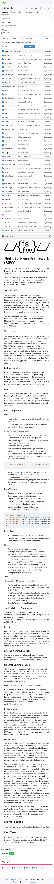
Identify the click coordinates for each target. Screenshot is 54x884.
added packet (16, 51)
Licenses (33, 882)
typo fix (20, 118)
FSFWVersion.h (9, 219)
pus (5, 145)
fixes (35, 90)
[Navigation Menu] (51, 2)
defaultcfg (8, 82)
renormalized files (24, 63)
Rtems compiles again (26, 90)
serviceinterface (9, 160)
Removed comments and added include (32, 195)
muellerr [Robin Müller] (8, 51)
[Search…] (51, 18)
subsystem (8, 168)
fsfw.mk (7, 215)
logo (6, 114)
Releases (4, 849)
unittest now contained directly (29, 207)
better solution (23, 215)
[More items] (51, 12)
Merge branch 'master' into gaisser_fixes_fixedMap (36, 168)
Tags (44, 38)
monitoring (8, 125)
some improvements (25, 75)
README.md (8, 230)
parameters (8, 137)
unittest (7, 199)
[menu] (15, 882)
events (6, 90)
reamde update (23, 199)
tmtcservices (8, 195)
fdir (5, 94)
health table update (25, 102)
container (7, 59)
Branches (27, 38)
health (6, 102)
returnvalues (8, 149)
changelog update (24, 211)
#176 (39, 90)
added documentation (26, 172)
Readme (5, 30)
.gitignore (7, 203)
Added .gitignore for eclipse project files (32, 203)
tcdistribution (9, 176)
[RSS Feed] (26, 8)
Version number (23, 219)
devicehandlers (9, 86)
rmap (6, 153)
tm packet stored (24, 192)
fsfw (6, 8)
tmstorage (8, 188)
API (40, 882)
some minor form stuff (26, 55)
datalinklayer (8, 75)
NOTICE (7, 227)
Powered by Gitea (11, 879)
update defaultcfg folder (26, 82)
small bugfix (22, 86)
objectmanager (9, 129)
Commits (9, 38)
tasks (6, 172)
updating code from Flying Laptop (30, 223)
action (6, 55)
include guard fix (24, 164)
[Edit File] (50, 236)
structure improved (25, 176)
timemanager (9, 184)
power (6, 141)
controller (7, 67)
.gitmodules (8, 207)
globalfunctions (9, 98)
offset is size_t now (24, 137)
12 (36, 8)
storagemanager (10, 164)
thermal (7, 180)
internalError (8, 106)
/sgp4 (8, 63)
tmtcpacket (8, 192)
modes (6, 121)
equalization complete (26, 121)
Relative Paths (23, 67)
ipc (5, 110)
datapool (7, 79)
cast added (22, 149)
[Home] (4, 3)
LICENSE (7, 223)
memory (7, 118)
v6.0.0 (5, 853)
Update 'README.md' (25, 230)
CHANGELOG (8, 211)
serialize (7, 156)
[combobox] (12, 46)
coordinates (8, 71)
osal (5, 133)
